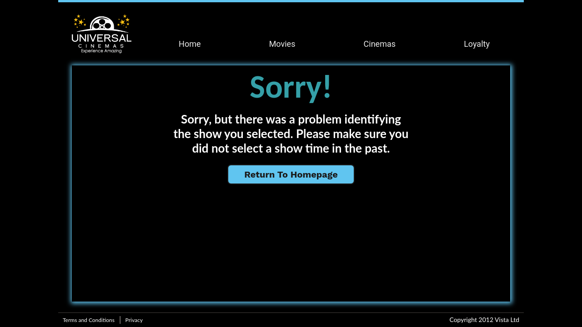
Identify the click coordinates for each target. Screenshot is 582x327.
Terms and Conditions (89, 320)
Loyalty (477, 44)
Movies (282, 44)
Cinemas (380, 44)
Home (190, 44)
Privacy (134, 320)
